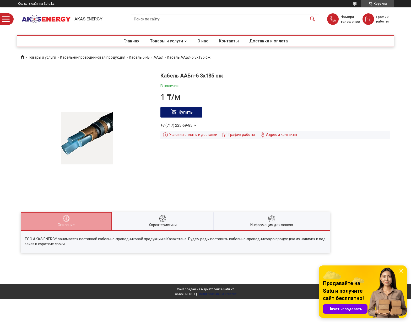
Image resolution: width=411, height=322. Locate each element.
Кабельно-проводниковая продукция (92, 57)
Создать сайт (28, 3)
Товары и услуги (166, 40)
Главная (131, 40)
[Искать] (312, 19)
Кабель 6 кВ (139, 57)
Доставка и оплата (268, 40)
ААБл (158, 57)
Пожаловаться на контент (217, 294)
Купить (186, 112)
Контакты (229, 40)
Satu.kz (228, 289)
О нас (202, 40)
